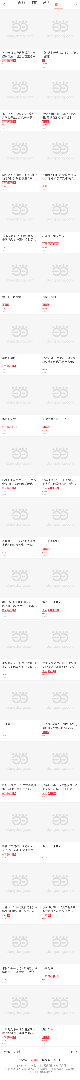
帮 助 (57, 1060)
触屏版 (35, 1060)
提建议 (23, 1060)
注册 (17, 1051)
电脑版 (46, 1060)
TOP (75, 1051)
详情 (33, 2)
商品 (21, 2)
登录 (7, 1051)
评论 (46, 2)
